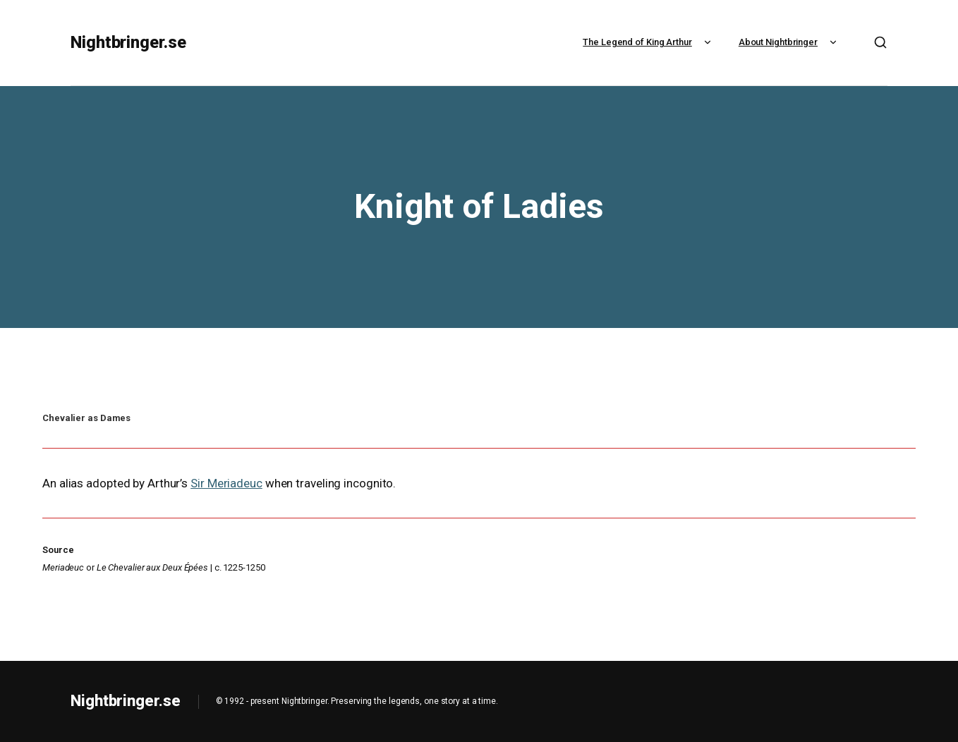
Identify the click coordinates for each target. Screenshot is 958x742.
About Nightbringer (789, 42)
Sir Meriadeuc (226, 483)
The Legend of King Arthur (649, 42)
